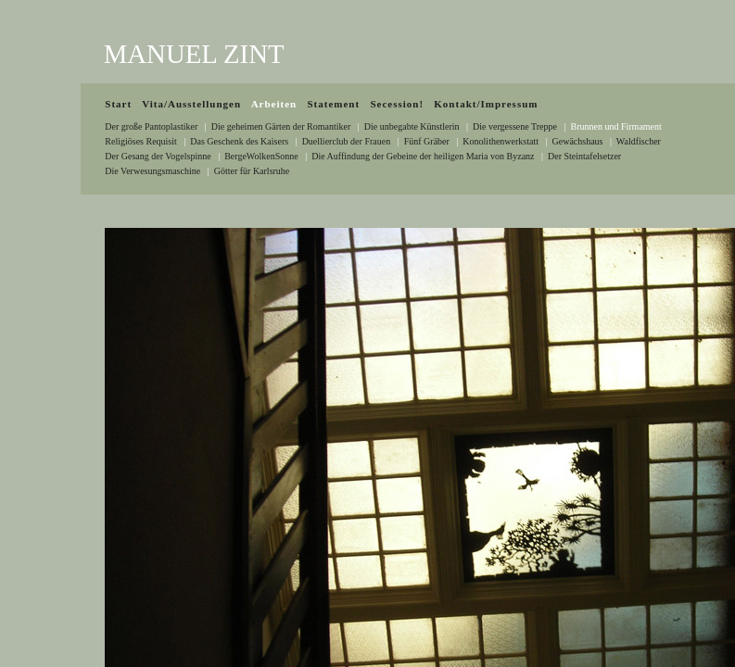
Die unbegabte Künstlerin (412, 126)
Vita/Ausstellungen (191, 103)
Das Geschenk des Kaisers (239, 141)
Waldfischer (638, 141)
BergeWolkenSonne (261, 156)
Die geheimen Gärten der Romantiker (281, 126)
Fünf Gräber (427, 141)
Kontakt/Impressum (486, 103)
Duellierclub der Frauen (346, 141)
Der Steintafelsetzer (584, 156)
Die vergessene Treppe (515, 126)
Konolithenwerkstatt (501, 141)
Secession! (397, 103)
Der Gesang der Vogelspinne (157, 156)
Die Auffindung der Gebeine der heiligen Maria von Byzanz (422, 156)
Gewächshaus (577, 141)
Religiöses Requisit (141, 141)
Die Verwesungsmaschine (152, 171)
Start (118, 103)
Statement (333, 103)
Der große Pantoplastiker (151, 126)
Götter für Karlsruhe (252, 171)
